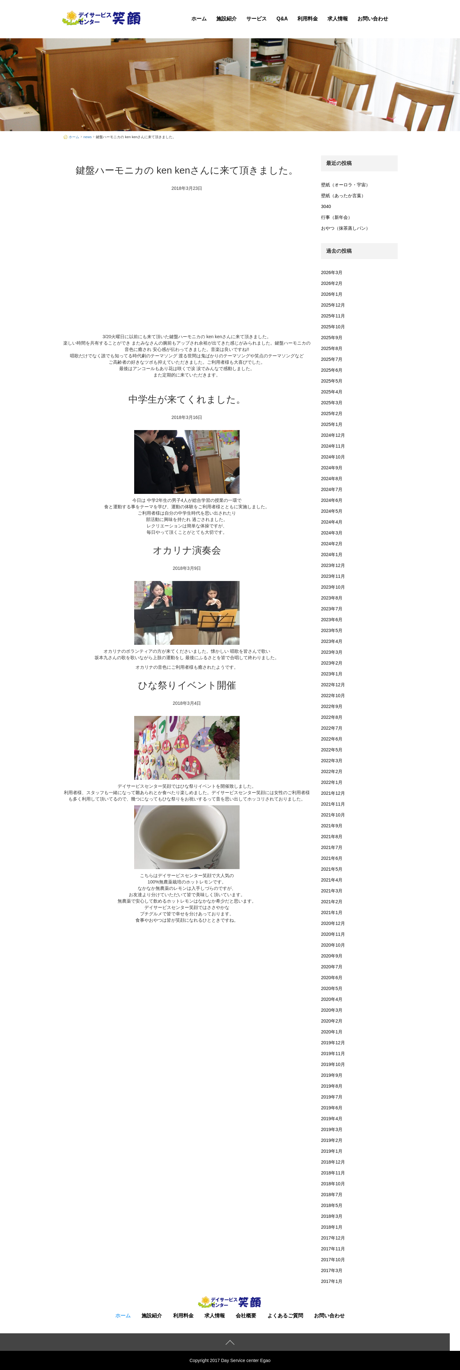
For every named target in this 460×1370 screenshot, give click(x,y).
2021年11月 (333, 804)
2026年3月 (331, 272)
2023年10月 (333, 587)
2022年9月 (331, 706)
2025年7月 (331, 359)
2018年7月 (331, 1194)
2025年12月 (333, 305)
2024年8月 (331, 478)
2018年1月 (331, 1227)
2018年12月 (333, 1162)
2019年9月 (331, 1075)
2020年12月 (333, 923)
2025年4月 (331, 391)
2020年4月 (331, 999)
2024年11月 (333, 446)
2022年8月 (331, 717)
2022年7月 (331, 728)
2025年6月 (331, 370)
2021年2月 (331, 901)
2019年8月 (331, 1086)
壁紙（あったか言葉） (343, 195)
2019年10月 (333, 1064)
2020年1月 (331, 1031)
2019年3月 (331, 1129)
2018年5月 (331, 1205)
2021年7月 (331, 847)
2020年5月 (331, 988)
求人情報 (337, 18)
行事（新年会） (336, 217)
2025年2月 (331, 413)
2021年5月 (331, 869)
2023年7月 (331, 608)
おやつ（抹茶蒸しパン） (345, 228)
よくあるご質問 (285, 1315)
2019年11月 (333, 1053)
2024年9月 (331, 467)
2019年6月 (331, 1107)
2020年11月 (333, 934)
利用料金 (307, 18)
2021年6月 (331, 858)
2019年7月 (331, 1096)
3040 (326, 206)
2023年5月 (331, 630)
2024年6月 (331, 500)
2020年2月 (331, 1021)
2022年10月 (333, 695)
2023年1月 (331, 673)
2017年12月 (333, 1237)
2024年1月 (331, 554)
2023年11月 (333, 576)
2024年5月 (331, 511)
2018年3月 (331, 1216)
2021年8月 (331, 836)
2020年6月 (331, 977)
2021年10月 (333, 814)
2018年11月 (333, 1172)
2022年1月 (331, 782)
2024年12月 (333, 435)
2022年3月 (331, 760)
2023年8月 (331, 597)
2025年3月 (331, 402)
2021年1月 (331, 912)
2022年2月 (331, 771)
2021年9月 (331, 825)
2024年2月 (331, 543)
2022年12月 (333, 684)
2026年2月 (331, 283)
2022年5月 (331, 749)
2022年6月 (331, 738)
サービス (256, 18)
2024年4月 (331, 522)
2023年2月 (331, 663)
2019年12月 (333, 1042)
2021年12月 (333, 793)
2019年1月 (331, 1151)
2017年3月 (331, 1270)
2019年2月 (331, 1140)
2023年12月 (333, 565)
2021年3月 (331, 890)
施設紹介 (226, 18)
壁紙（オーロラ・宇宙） (345, 184)
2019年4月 (331, 1118)
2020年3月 (331, 1010)
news (87, 137)
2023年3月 (331, 652)
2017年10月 (333, 1259)
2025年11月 (333, 315)
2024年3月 (331, 532)
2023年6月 (331, 619)
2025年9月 (331, 337)
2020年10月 (333, 945)
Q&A (282, 18)
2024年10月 (333, 456)
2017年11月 (333, 1248)
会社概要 (246, 1315)
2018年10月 (333, 1183)
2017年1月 (331, 1281)
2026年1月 (331, 294)
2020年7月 (331, 966)
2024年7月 (331, 489)
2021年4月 (331, 879)
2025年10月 (333, 326)
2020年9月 (331, 955)
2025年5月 (331, 380)
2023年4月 (331, 641)
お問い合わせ (372, 18)
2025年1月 (331, 424)
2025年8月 (331, 348)
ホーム (199, 18)
